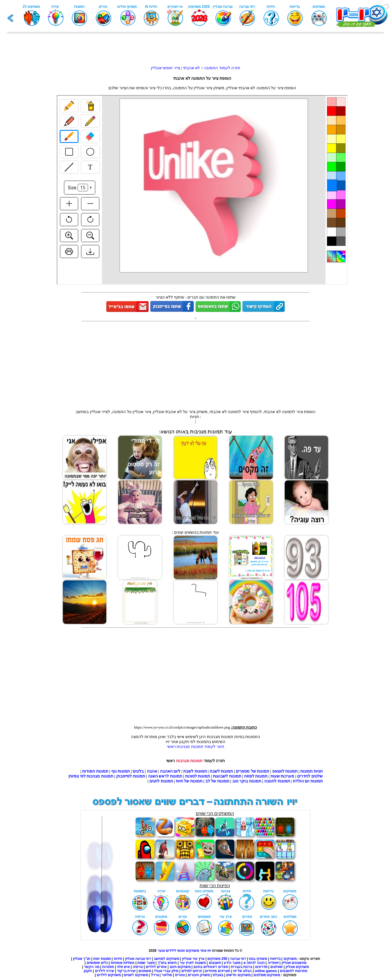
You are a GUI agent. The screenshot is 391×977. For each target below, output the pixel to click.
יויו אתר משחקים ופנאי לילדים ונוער (184, 951)
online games (265, 971)
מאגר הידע (232, 963)
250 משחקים (217, 959)
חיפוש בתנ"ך (167, 963)
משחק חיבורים (199, 975)
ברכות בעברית (241, 967)
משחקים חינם (180, 967)
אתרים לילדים (156, 967)
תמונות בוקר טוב (246, 781)
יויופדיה (273, 963)
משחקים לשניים (136, 975)
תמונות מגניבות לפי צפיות (91, 776)
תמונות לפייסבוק (130, 776)
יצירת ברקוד (126, 971)
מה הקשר (91, 967)
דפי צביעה (238, 959)
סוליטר (167, 975)
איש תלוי (123, 967)
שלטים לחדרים (310, 776)
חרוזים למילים (191, 971)
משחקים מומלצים (266, 975)
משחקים (290, 959)
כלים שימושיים (97, 963)
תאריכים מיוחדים (217, 971)
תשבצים (215, 963)
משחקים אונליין (297, 967)
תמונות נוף (120, 771)
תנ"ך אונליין (81, 959)
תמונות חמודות (95, 771)
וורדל (155, 975)
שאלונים (276, 967)
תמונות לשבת (221, 771)
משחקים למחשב (166, 959)
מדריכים (261, 967)
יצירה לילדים (104, 971)
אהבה (152, 771)
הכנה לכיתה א (254, 963)
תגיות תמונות (311, 771)
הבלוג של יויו (242, 971)
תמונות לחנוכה (277, 781)
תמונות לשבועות (227, 776)
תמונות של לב (217, 781)
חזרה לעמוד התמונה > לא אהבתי (211, 68)
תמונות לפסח (256, 776)
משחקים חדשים (238, 975)
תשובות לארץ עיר (193, 963)
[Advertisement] (195, 52)
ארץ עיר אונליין (193, 959)
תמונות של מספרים (252, 771)
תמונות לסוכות (197, 776)
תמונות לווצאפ (285, 771)
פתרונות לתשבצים (293, 971)
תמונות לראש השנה (165, 776)
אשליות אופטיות (122, 963)
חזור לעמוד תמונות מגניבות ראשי (195, 746)
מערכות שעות (283, 776)
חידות (118, 959)
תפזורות (108, 967)
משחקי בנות (258, 959)
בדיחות (275, 959)
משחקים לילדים (109, 975)
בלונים (138, 771)
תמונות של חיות (189, 781)
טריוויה (138, 967)
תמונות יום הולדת (308, 781)
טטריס (180, 975)
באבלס (218, 975)
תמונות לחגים (161, 781)
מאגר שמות (145, 963)
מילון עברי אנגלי (166, 971)
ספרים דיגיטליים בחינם (210, 967)
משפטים (144, 971)
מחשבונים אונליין (294, 963)
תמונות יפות (102, 959)
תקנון (88, 971)
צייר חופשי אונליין (165, 68)
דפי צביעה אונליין (138, 959)
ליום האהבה (170, 771)
